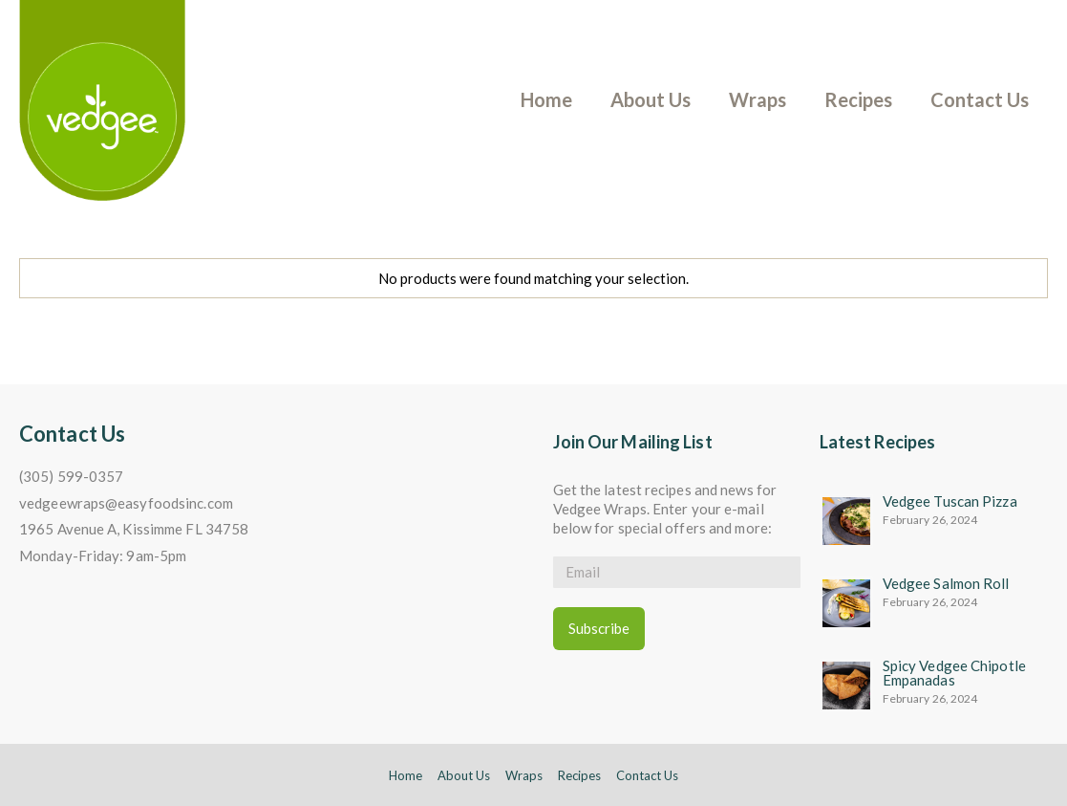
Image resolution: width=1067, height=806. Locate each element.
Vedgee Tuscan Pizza (950, 501)
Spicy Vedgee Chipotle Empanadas (954, 672)
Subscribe (599, 628)
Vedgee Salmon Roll (946, 583)
